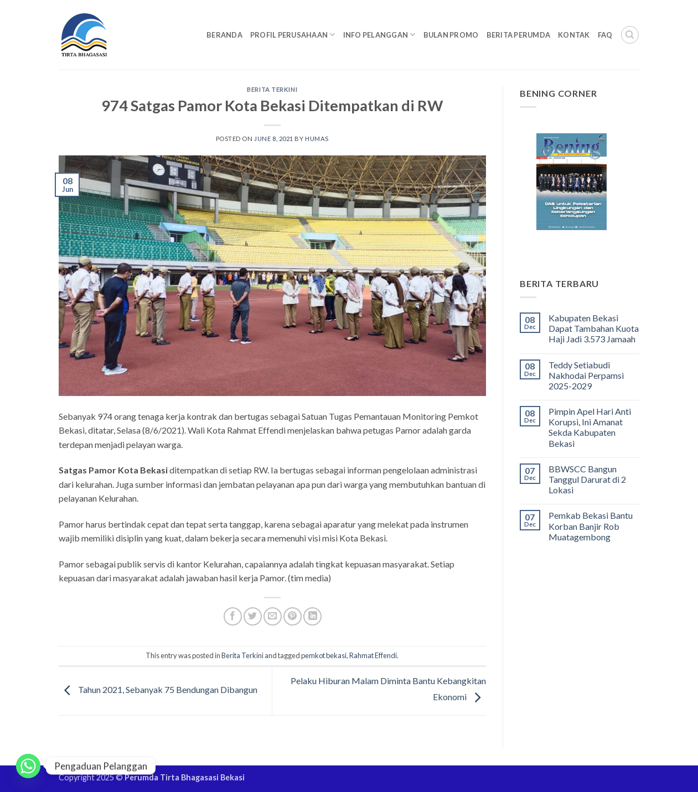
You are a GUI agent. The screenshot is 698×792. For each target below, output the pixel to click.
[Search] (630, 35)
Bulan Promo (451, 34)
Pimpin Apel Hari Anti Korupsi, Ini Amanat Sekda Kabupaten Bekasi (590, 427)
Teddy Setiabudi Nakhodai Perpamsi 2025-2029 (586, 375)
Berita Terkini (272, 89)
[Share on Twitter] (253, 616)
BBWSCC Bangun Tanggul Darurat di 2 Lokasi (587, 479)
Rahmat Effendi (373, 655)
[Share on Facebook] (233, 616)
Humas (317, 138)
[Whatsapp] (28, 766)
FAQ (605, 34)
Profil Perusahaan (292, 34)
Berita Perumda (519, 34)
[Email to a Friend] (272, 616)
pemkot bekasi (324, 655)
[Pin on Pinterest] (292, 616)
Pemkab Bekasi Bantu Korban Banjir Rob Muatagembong (591, 525)
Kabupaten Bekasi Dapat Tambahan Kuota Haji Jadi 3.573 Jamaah (594, 328)
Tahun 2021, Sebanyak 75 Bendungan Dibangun (158, 690)
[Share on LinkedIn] (312, 616)
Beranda (224, 34)
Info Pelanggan (379, 34)
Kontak (574, 34)
